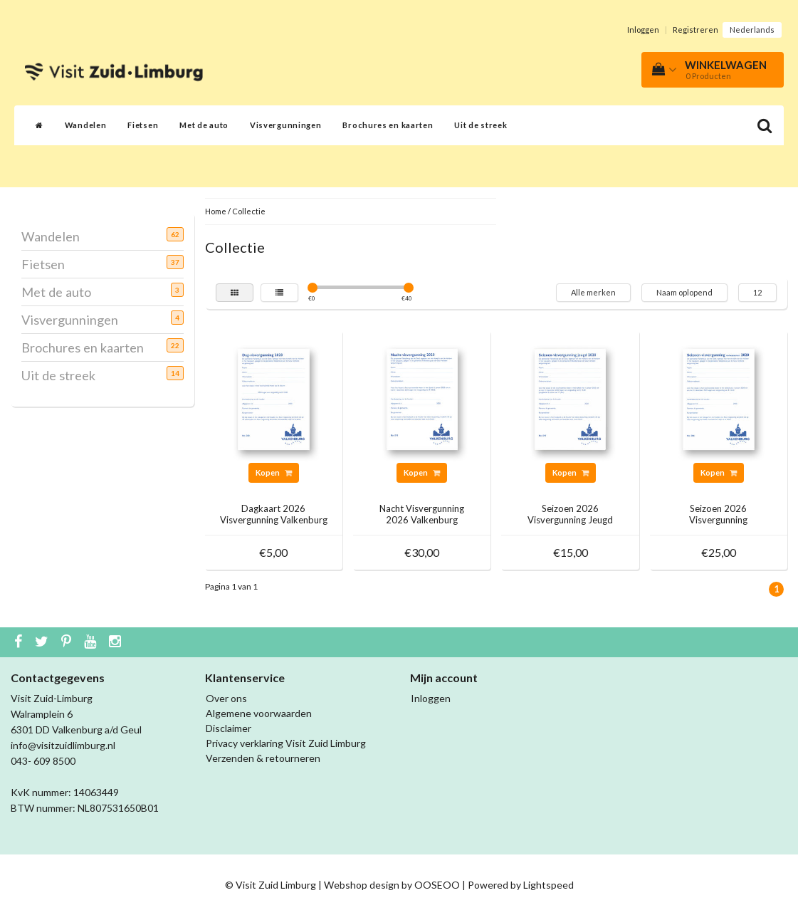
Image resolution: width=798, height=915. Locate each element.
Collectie (249, 211)
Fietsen (142, 125)
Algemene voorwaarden (259, 713)
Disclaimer (228, 728)
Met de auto (204, 125)
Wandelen (86, 125)
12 (757, 292)
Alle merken (593, 292)
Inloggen (643, 29)
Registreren (695, 29)
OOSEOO (437, 885)
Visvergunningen (286, 125)
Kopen (274, 472)
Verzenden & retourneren (263, 758)
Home (215, 211)
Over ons (226, 698)
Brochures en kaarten (387, 125)
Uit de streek (480, 125)
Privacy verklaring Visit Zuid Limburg (286, 743)
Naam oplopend (684, 292)
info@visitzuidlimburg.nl (63, 745)
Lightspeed (548, 885)
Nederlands (752, 29)
